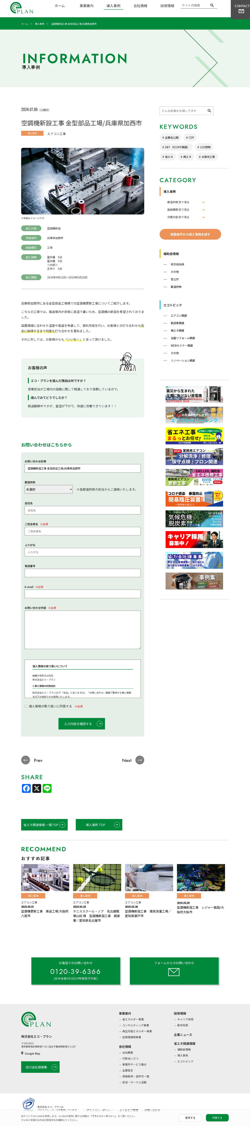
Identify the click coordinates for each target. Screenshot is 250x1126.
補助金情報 (171, 253)
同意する (217, 1117)
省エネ (169, 157)
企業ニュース (183, 1034)
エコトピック (172, 305)
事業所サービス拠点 (134, 1064)
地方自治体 (177, 264)
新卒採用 (182, 1025)
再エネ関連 (177, 330)
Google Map (32, 1053)
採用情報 (167, 5)
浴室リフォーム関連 (183, 338)
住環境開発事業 (131, 1037)
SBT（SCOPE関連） (177, 147)
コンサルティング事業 (135, 1025)
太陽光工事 (208, 157)
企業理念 (127, 1070)
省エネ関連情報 (184, 1043)
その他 (175, 272)
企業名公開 (171, 137)
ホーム (60, 5)
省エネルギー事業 (133, 1019)
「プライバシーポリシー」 (104, 1116)
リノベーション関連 (183, 360)
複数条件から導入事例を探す (190, 234)
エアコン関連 (179, 315)
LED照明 (205, 147)
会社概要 (127, 1052)
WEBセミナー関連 (182, 345)
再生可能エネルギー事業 (137, 1031)
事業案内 (86, 5)
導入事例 (113, 5)
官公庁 (175, 279)
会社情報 (140, 5)
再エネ (187, 157)
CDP (191, 137)
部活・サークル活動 (134, 1082)
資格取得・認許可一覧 (135, 1076)
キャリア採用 (185, 1019)
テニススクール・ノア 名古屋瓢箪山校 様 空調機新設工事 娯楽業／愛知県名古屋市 (96, 916)
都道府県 (176, 287)
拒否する (190, 1117)
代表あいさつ (130, 1058)
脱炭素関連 (177, 323)
